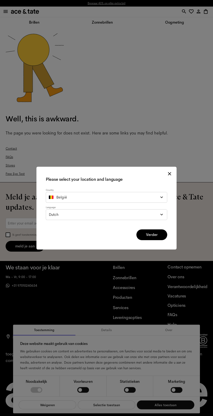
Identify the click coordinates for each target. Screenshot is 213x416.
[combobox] (106, 197)
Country (50, 190)
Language (51, 207)
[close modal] (169, 174)
